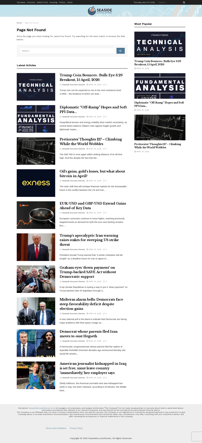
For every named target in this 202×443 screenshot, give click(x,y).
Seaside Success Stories (73, 85)
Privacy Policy (76, 428)
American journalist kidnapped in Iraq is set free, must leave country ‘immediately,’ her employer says (93, 368)
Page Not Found (31, 23)
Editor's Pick (144, 55)
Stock (70, 2)
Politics (62, 2)
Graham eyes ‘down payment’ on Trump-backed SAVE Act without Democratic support (88, 272)
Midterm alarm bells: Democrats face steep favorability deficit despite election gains (91, 304)
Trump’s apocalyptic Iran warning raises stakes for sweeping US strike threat (89, 240)
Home (19, 23)
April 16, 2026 (94, 85)
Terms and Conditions (56, 428)
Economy (31, 2)
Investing (53, 2)
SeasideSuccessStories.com (41, 408)
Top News (21, 2)
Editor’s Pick (42, 2)
